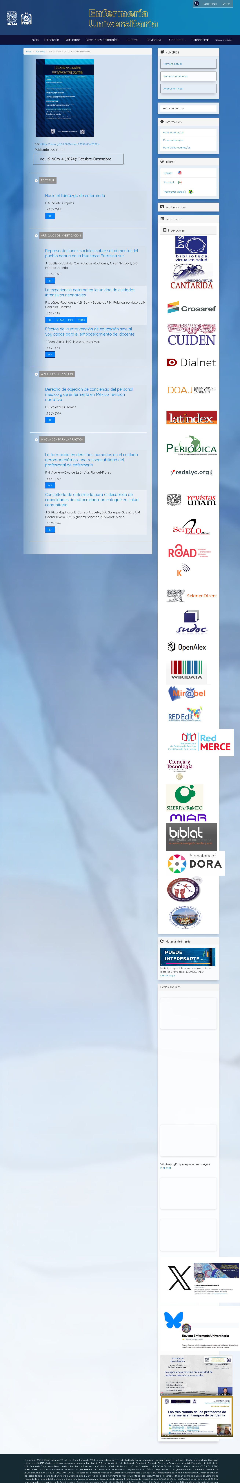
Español (169, 182)
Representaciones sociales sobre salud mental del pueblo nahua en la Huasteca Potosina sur (91, 253)
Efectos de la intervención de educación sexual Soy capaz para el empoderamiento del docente (89, 331)
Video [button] (81, 319)
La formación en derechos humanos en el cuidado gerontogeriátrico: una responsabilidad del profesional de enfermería (91, 460)
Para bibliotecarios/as (176, 147)
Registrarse (210, 3)
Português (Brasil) (175, 191)
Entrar (226, 3)
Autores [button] (133, 40)
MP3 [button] (70, 319)
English (168, 173)
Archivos (40, 51)
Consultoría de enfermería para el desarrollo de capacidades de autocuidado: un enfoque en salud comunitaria (92, 499)
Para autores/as (173, 140)
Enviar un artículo (173, 108)
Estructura (72, 40)
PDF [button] (50, 216)
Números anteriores (175, 76)
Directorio (51, 40)
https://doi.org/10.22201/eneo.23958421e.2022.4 (70, 144)
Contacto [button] (177, 40)
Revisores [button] (155, 40)
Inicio (35, 40)
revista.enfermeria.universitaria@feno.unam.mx (122, 1469)
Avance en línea (173, 88)
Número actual (172, 63)
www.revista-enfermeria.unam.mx (62, 1469)
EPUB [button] (60, 319)
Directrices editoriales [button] (103, 40)
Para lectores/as (173, 132)
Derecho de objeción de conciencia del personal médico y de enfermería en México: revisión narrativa (89, 394)
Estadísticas (200, 40)
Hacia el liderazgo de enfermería (75, 195)
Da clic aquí (167, 975)
